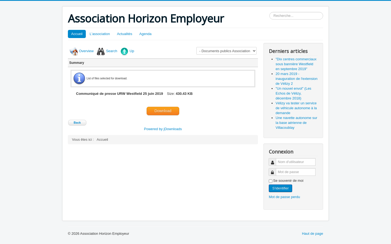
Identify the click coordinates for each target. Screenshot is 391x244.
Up (132, 51)
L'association (100, 34)
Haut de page (312, 234)
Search (111, 51)
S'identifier (280, 188)
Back (77, 122)
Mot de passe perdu (284, 197)
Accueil (77, 34)
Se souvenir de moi (288, 181)
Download (162, 111)
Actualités (124, 34)
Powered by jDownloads (163, 129)
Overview (86, 51)
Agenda (145, 34)
